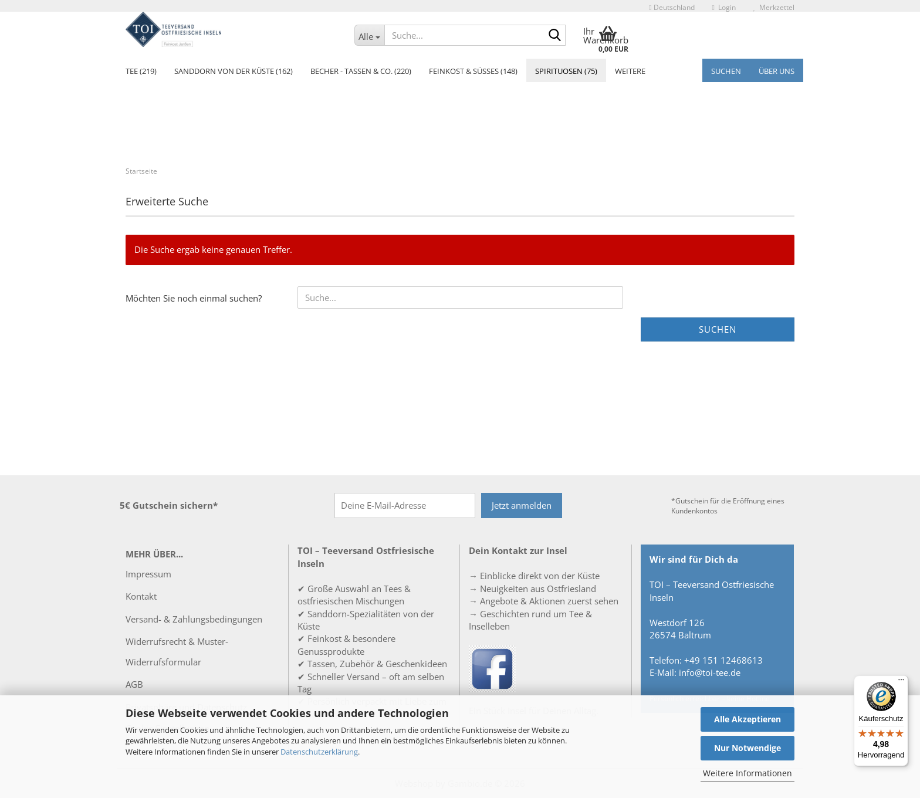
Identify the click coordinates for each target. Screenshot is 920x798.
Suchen (726, 71)
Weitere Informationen (747, 773)
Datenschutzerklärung (319, 751)
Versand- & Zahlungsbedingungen (194, 619)
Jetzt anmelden (522, 505)
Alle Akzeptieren (747, 719)
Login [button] (724, 7)
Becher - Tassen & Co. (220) (360, 71)
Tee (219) (141, 71)
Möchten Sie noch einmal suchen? (194, 298)
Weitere (630, 71)
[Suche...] (369, 35)
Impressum (148, 574)
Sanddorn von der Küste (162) (233, 71)
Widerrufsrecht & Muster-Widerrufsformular (177, 651)
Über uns (776, 71)
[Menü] (901, 682)
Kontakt (141, 596)
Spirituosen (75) (566, 71)
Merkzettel (773, 7)
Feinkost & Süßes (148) (473, 71)
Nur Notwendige (747, 747)
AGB (134, 684)
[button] (671, 6)
